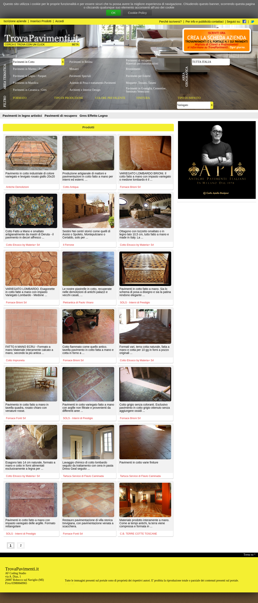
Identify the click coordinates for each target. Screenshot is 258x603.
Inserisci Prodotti (40, 21)
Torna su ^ (249, 554)
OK (113, 13)
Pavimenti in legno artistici (23, 115)
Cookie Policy (137, 13)
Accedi (59, 21)
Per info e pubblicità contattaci (205, 21)
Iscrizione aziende (15, 21)
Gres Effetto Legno (94, 115)
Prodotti (88, 127)
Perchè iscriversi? (170, 21)
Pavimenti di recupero (61, 115)
